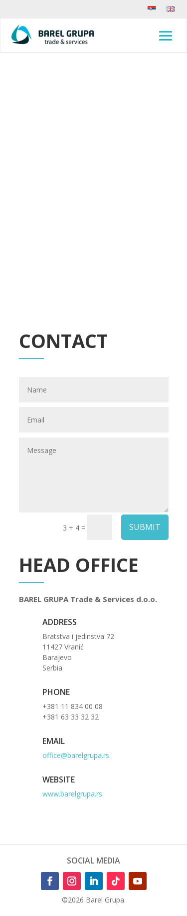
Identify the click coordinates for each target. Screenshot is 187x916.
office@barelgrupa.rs (75, 755)
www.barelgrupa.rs (72, 793)
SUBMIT (145, 527)
